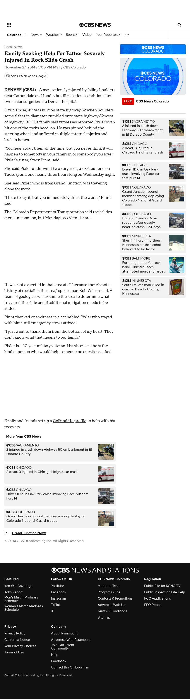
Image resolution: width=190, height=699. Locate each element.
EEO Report (153, 605)
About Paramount (64, 633)
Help (54, 654)
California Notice (17, 639)
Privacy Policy (14, 633)
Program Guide (109, 592)
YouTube (57, 586)
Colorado (14, 35)
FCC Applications (157, 598)
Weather (54, 35)
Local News (13, 47)
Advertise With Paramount (71, 639)
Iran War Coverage (18, 586)
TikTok (56, 605)
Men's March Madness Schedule (21, 599)
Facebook (58, 592)
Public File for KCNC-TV (162, 586)
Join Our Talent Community (62, 646)
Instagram (58, 598)
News (36, 35)
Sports (72, 35)
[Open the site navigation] (36, 25)
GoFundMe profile (69, 420)
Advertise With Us (111, 605)
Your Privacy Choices (20, 646)
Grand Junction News (29, 533)
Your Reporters (108, 35)
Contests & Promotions (115, 598)
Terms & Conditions (112, 611)
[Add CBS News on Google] (26, 76)
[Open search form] (179, 24)
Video (87, 35)
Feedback (58, 661)
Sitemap (104, 617)
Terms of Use (14, 652)
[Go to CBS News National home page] (95, 25)
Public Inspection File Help (164, 592)
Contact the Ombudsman (70, 667)
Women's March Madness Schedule (23, 607)
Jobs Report (13, 592)
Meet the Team (109, 586)
